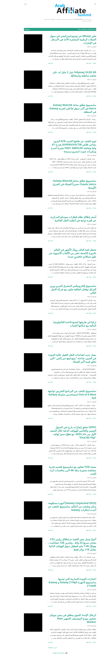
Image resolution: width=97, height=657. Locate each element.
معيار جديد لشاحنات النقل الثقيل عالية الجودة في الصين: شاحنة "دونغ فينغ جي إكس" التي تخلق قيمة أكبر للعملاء (61, 358)
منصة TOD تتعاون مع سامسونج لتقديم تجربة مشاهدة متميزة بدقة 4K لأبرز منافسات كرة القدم (61, 470)
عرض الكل (15, 29)
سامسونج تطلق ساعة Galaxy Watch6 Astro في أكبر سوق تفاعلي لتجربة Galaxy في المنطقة (61, 108)
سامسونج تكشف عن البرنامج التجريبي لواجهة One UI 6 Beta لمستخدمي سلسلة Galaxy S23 (60, 394)
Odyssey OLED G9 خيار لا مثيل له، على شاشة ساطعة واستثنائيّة (63, 73)
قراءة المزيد (38, 63)
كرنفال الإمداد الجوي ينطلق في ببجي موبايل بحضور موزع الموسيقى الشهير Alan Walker (61, 618)
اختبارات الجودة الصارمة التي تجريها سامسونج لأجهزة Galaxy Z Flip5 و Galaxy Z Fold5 (61, 582)
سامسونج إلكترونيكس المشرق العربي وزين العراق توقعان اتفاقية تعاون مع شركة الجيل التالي (61, 289)
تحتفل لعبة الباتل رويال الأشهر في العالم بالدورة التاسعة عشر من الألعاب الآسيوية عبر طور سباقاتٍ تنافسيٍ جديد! (61, 253)
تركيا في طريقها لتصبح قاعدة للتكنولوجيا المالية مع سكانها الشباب (63, 323)
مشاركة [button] (83, 63)
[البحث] (13, 4)
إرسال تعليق (77, 63)
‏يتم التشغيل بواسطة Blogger (48, 653)
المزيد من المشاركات (40, 647)
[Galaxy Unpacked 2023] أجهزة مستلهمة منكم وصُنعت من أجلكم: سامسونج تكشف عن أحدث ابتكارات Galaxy (60, 506)
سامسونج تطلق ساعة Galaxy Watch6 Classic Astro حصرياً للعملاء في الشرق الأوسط (63, 184)
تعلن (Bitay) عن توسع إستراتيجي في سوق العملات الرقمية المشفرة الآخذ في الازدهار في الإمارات (62, 39)
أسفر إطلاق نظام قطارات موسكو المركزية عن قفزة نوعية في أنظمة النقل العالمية (62, 218)
